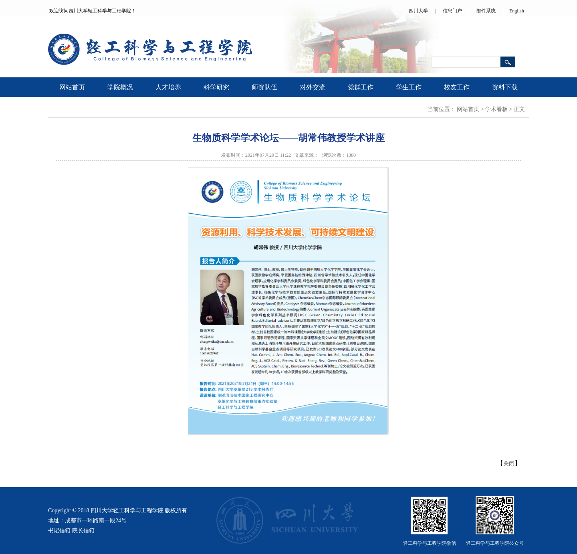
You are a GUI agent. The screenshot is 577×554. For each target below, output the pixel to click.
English (516, 11)
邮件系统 (486, 11)
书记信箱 (59, 531)
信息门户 (452, 11)
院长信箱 (83, 531)
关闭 (508, 464)
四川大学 (418, 11)
